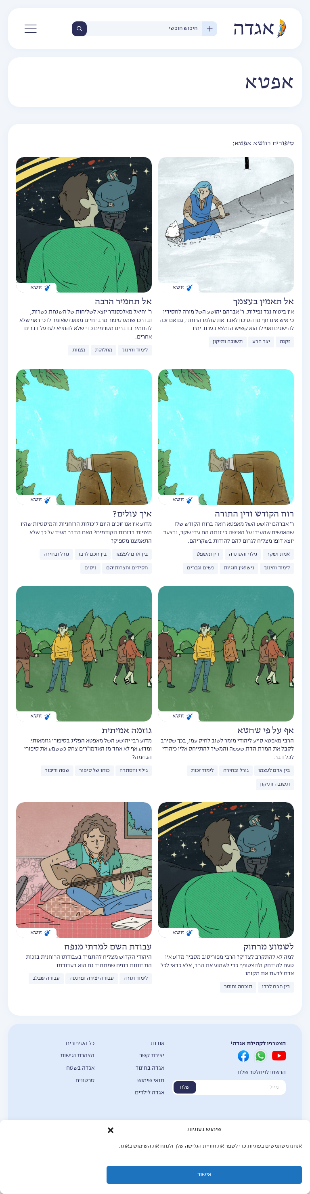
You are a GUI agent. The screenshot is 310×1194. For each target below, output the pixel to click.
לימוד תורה (136, 978)
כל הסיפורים (80, 1043)
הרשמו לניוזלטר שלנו (262, 1072)
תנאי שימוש (150, 1080)
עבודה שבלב (46, 978)
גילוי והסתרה (243, 554)
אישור (204, 1174)
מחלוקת (103, 350)
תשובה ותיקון (228, 342)
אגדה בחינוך (150, 1068)
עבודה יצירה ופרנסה (91, 978)
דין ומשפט (208, 554)
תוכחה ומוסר (238, 987)
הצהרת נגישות (77, 1055)
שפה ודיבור (57, 770)
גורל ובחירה (56, 554)
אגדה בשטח (80, 1068)
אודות (157, 1043)
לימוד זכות (202, 770)
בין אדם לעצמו (132, 554)
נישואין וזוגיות (239, 568)
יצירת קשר (151, 1055)
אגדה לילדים (149, 1092)
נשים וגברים (200, 568)
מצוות (78, 350)
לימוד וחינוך (135, 350)
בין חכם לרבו (93, 554)
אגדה (259, 28)
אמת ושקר (278, 554)
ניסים (90, 568)
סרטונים (84, 1080)
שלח (185, 1087)
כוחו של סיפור (94, 770)
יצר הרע (261, 342)
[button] (111, 1130)
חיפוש (79, 28)
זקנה (285, 342)
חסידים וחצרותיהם (127, 568)
